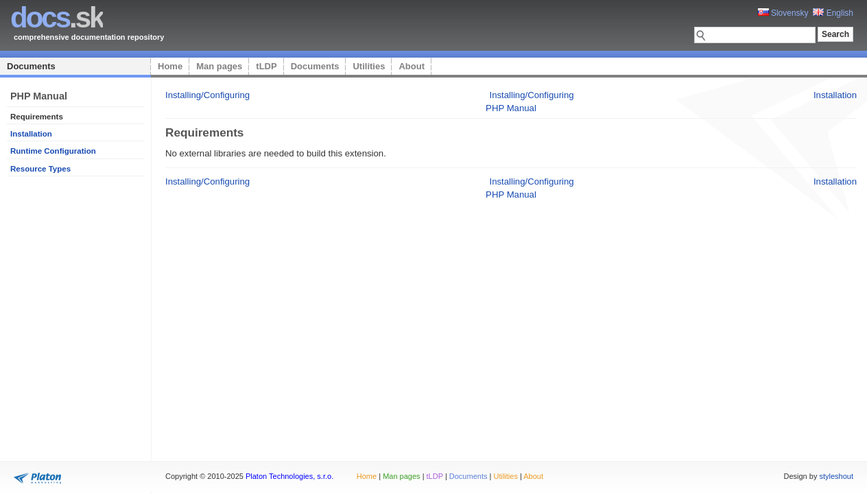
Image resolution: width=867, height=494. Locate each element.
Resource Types (40, 169)
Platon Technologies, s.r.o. (289, 476)
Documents (31, 66)
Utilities (369, 66)
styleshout (836, 476)
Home (170, 66)
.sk (56, 17)
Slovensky (783, 13)
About (412, 66)
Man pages (219, 66)
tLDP (266, 66)
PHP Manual (511, 108)
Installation (31, 134)
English (833, 13)
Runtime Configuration (53, 151)
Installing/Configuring (207, 95)
